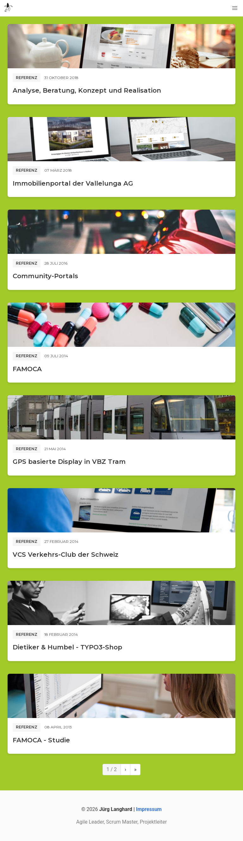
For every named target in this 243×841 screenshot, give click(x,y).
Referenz (26, 77)
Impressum (149, 809)
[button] (235, 8)
